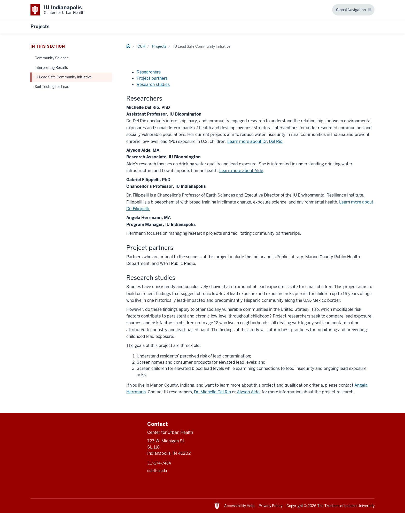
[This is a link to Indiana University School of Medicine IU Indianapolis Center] (57, 9)
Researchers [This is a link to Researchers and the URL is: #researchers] (149, 72)
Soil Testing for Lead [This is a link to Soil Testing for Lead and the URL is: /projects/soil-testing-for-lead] (52, 86)
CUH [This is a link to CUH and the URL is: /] (141, 46)
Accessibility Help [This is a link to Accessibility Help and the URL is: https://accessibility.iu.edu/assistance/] (239, 505)
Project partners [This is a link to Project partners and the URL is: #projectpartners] (152, 78)
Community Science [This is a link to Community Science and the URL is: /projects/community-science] (52, 58)
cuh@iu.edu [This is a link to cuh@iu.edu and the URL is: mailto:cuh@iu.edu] (157, 470)
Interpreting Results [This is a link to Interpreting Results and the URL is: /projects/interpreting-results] (51, 67)
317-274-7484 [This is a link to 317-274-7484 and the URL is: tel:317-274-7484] (159, 463)
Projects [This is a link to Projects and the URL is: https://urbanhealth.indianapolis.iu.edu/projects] (40, 26)
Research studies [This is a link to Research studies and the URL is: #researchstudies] (153, 84)
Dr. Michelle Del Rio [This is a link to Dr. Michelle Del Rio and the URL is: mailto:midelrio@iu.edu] (212, 392)
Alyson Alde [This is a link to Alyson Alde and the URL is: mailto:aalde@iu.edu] (248, 392)
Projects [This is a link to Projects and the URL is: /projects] (159, 46)
